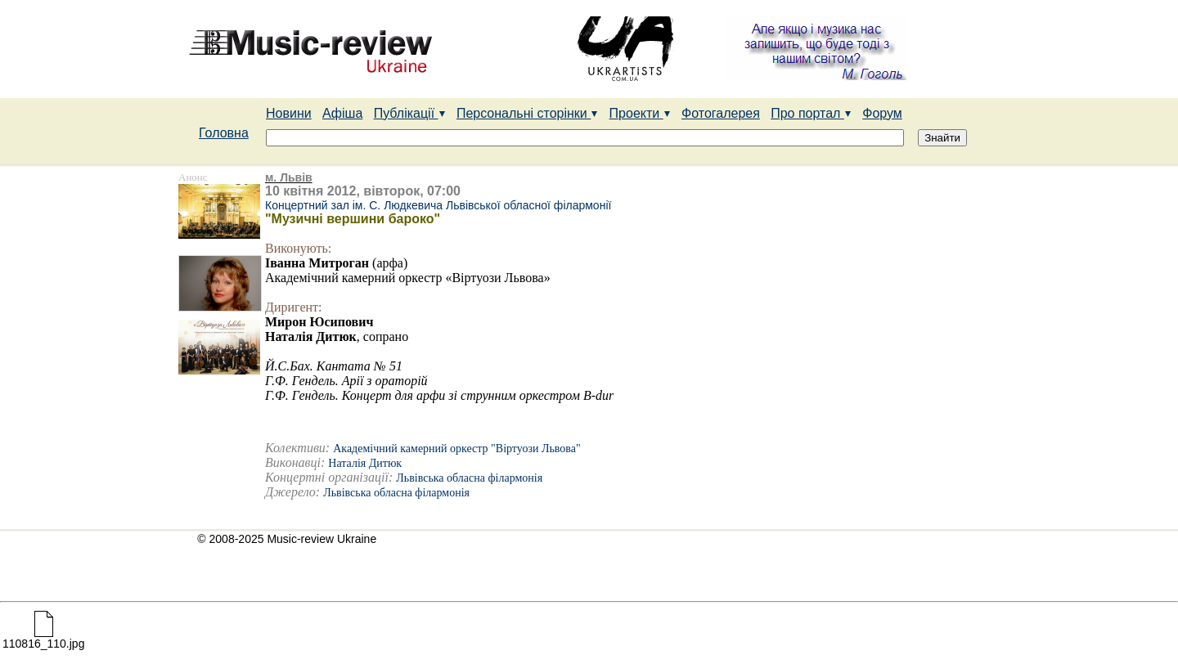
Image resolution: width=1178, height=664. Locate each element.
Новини (289, 113)
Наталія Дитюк (365, 463)
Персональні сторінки (527, 113)
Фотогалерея (720, 113)
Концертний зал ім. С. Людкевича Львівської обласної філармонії (438, 205)
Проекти (640, 113)
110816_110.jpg (43, 638)
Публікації (410, 113)
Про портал (811, 113)
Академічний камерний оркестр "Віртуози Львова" (457, 448)
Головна (224, 133)
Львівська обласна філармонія (469, 478)
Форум (882, 113)
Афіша (342, 113)
